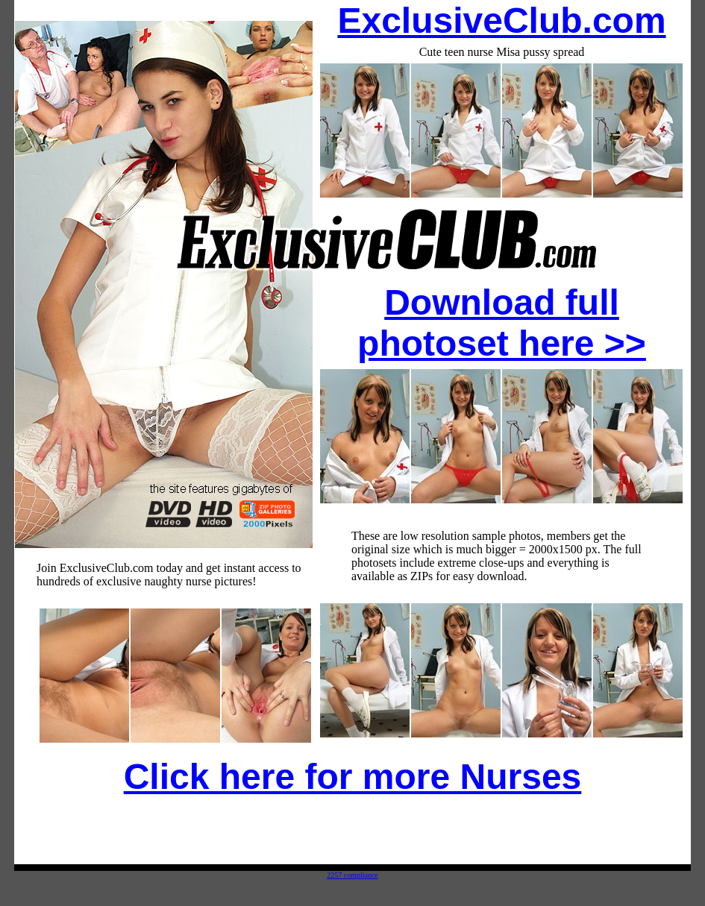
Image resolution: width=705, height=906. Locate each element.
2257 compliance (352, 875)
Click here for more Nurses (353, 776)
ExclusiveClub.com (501, 20)
